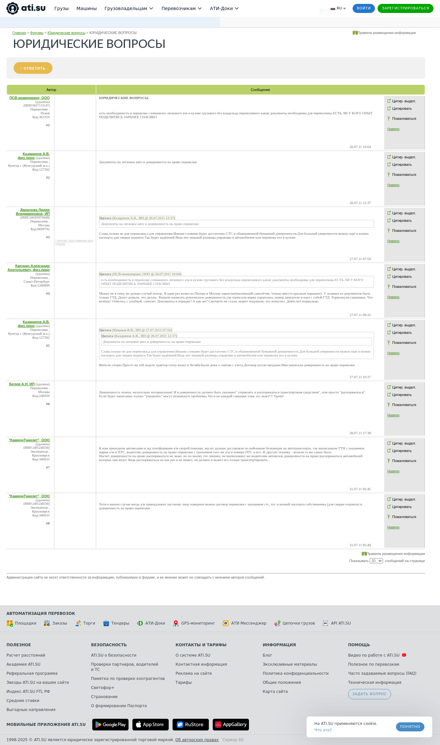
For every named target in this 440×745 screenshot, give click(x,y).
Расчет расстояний (25, 655)
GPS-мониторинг (194, 623)
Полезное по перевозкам (373, 664)
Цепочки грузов (294, 623)
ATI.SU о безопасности (113, 655)
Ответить (35, 68)
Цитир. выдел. (404, 101)
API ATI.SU (337, 623)
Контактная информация (201, 664)
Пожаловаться (404, 118)
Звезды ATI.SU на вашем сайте (37, 682)
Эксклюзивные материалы (290, 664)
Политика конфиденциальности (296, 673)
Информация (279, 645)
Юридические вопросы (66, 33)
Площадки (21, 623)
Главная (19, 33)
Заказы (55, 623)
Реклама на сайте (193, 673)
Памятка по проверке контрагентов (128, 678)
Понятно (410, 727)
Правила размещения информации (386, 33)
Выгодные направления (30, 709)
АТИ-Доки (151, 623)
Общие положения (282, 682)
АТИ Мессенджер (244, 623)
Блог (267, 655)
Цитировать (402, 108)
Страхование (104, 696)
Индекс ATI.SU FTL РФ (28, 691)
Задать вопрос (369, 694)
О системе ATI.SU (192, 655)
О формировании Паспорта (119, 706)
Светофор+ (102, 687)
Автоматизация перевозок (40, 613)
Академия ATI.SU (23, 664)
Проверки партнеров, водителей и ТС (124, 667)
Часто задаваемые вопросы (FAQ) (382, 673)
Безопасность (109, 645)
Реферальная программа (32, 673)
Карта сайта (275, 691)
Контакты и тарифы (200, 645)
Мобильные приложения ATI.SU (46, 724)
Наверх (394, 129)
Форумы (36, 33)
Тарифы (183, 682)
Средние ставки (22, 700)
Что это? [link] (323, 730)
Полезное (18, 645)
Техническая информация (374, 682)
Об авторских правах (197, 740)
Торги (85, 623)
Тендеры (116, 623)
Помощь (359, 645)
